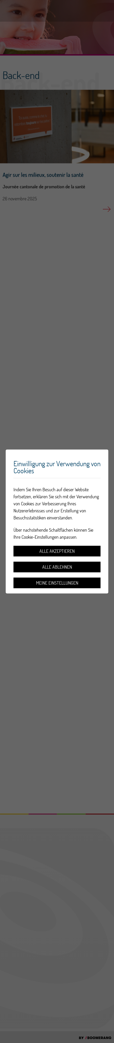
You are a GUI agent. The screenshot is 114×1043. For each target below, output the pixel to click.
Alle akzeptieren (57, 551)
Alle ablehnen (57, 567)
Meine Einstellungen (57, 583)
